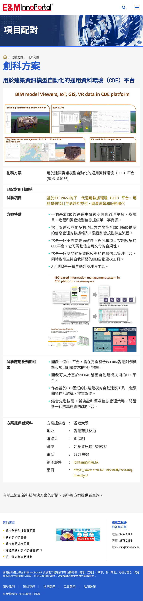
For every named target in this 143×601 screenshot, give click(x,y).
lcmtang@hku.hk (86, 462)
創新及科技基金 (16, 537)
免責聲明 (70, 587)
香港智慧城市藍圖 (17, 544)
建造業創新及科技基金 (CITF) (24, 550)
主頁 (5, 57)
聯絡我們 (29, 587)
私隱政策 (90, 587)
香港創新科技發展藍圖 (20, 531)
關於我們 (9, 587)
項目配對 (17, 57)
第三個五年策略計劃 (19, 557)
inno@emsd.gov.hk (127, 551)
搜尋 (120, 7)
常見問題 (49, 587)
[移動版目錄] (135, 7)
